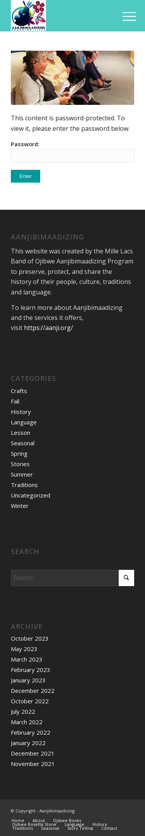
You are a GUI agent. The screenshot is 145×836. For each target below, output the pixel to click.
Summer (22, 474)
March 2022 (27, 722)
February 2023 (30, 670)
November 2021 (33, 764)
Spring (19, 453)
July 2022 (23, 711)
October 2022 (30, 701)
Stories (20, 464)
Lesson (20, 432)
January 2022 (28, 743)
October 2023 (30, 638)
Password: (72, 151)
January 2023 (28, 680)
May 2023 (24, 649)
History (21, 411)
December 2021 (33, 753)
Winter (20, 505)
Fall (15, 401)
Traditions (24, 485)
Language (24, 422)
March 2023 (27, 659)
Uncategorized (30, 495)
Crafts (19, 391)
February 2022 (30, 732)
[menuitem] (18, 820)
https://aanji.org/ (48, 327)
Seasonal (22, 443)
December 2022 (33, 690)
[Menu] (123, 16)
